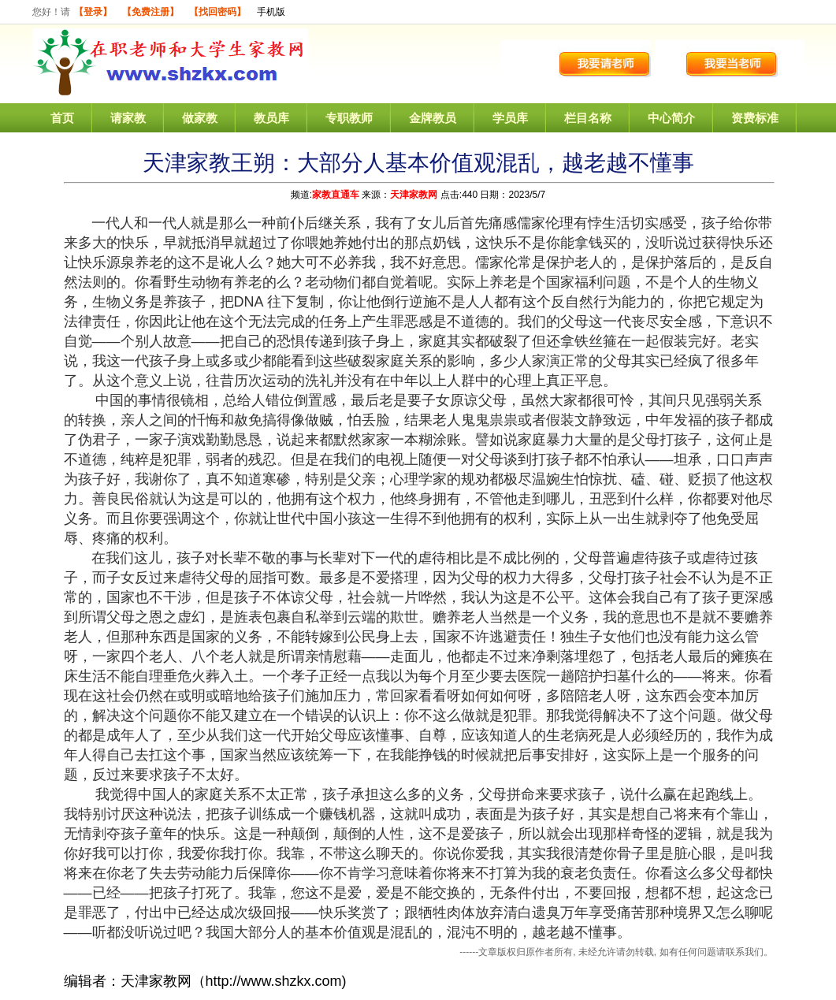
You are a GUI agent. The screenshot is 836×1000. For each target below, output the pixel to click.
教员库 (271, 118)
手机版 (271, 11)
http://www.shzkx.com (274, 981)
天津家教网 (413, 194)
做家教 (199, 118)
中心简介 (671, 118)
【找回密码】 (217, 11)
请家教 (128, 118)
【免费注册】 (150, 11)
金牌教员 (432, 118)
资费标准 (754, 118)
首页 (62, 118)
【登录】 (93, 11)
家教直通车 (335, 194)
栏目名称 (587, 118)
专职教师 (349, 118)
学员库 (510, 118)
